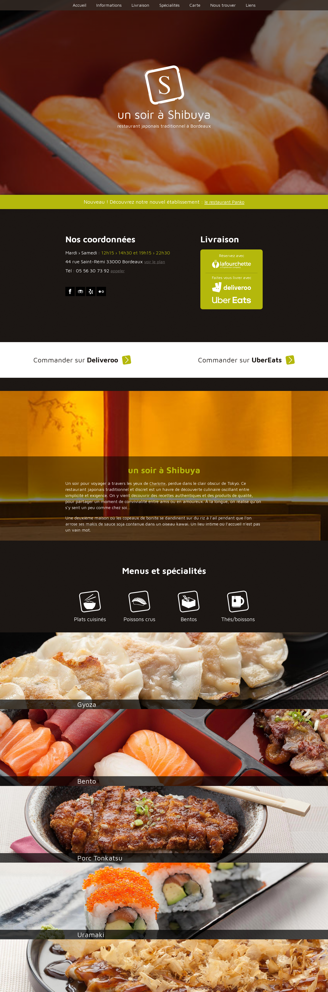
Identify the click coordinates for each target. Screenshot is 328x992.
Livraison (140, 5)
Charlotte (159, 485)
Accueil (79, 5)
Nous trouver (223, 5)
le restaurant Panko (224, 202)
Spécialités (169, 5)
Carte (195, 5)
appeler (119, 270)
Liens (251, 5)
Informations (109, 5)
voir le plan (156, 261)
